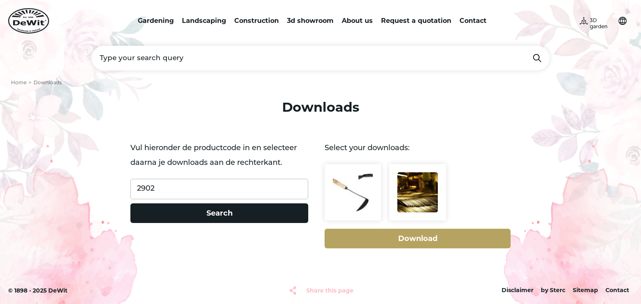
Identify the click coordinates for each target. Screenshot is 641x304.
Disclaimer (517, 290)
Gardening (156, 21)
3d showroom (310, 21)
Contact (472, 21)
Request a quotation (416, 21)
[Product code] (219, 189)
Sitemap (585, 290)
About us (357, 21)
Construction (256, 21)
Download (417, 238)
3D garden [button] (598, 23)
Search (537, 58)
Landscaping (204, 21)
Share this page (330, 290)
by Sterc (553, 290)
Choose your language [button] (622, 21)
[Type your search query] (320, 58)
